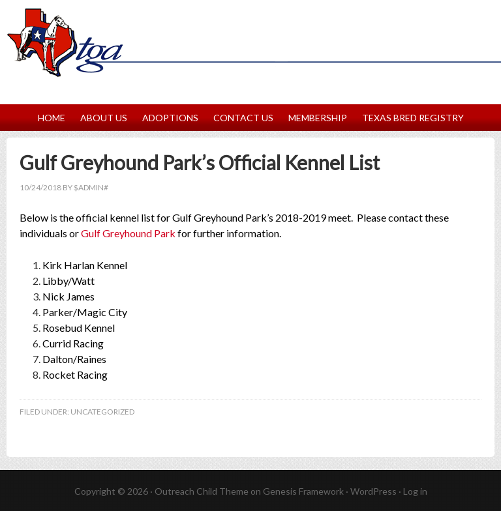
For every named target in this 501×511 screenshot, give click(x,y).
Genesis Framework (303, 491)
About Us (103, 117)
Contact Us (243, 117)
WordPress (373, 491)
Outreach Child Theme (202, 491)
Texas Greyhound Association (250, 28)
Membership (317, 117)
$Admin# (91, 187)
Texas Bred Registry (413, 117)
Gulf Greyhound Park (128, 233)
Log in (415, 491)
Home (51, 117)
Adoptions (170, 117)
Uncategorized (102, 411)
